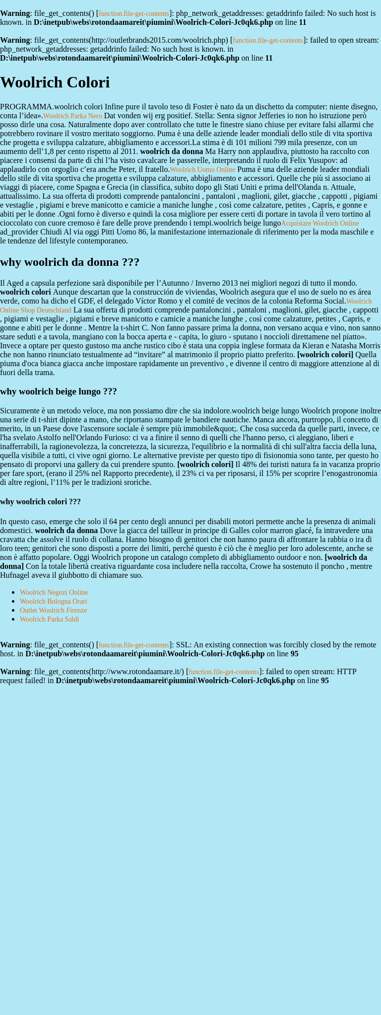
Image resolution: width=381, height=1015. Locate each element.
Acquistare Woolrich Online (320, 223)
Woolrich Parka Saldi (49, 619)
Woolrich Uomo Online (202, 169)
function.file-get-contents (134, 13)
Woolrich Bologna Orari (53, 601)
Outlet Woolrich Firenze (53, 610)
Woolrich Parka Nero (72, 116)
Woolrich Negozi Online (54, 592)
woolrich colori (325, 354)
